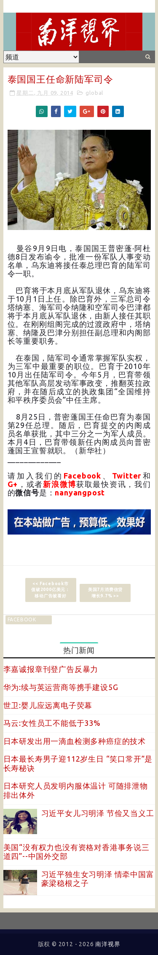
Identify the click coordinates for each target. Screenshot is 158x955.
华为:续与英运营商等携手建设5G (60, 687)
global (94, 93)
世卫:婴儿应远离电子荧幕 (48, 705)
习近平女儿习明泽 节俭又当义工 (97, 813)
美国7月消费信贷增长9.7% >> (105, 592)
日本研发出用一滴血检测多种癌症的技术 (74, 741)
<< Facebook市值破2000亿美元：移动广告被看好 (50, 589)
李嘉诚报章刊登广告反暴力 (51, 669)
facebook (22, 619)
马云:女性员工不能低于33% (52, 723)
